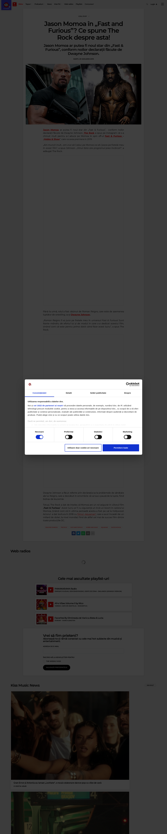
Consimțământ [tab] (39, 393)
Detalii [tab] (69, 393)
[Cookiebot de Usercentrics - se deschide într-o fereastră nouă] (128, 384)
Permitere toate (121, 448)
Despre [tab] (127, 393)
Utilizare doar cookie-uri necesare (83, 448)
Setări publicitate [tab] (98, 393)
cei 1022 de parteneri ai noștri (48, 405)
